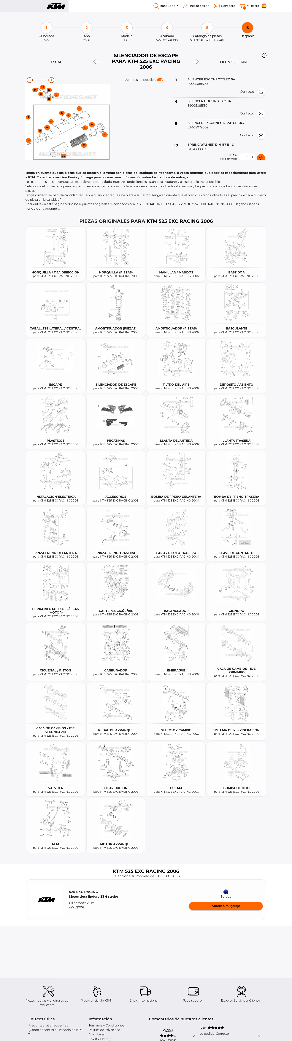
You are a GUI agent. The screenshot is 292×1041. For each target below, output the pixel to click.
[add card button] (261, 158)
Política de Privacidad (104, 1030)
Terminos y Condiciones (106, 1025)
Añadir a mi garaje (226, 906)
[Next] (195, 62)
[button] (264, 55)
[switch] (160, 79)
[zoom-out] (30, 80)
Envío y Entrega (100, 1039)
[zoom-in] (51, 80)
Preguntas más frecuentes (48, 1025)
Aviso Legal (97, 1034)
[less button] (242, 157)
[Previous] (97, 62)
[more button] (252, 157)
